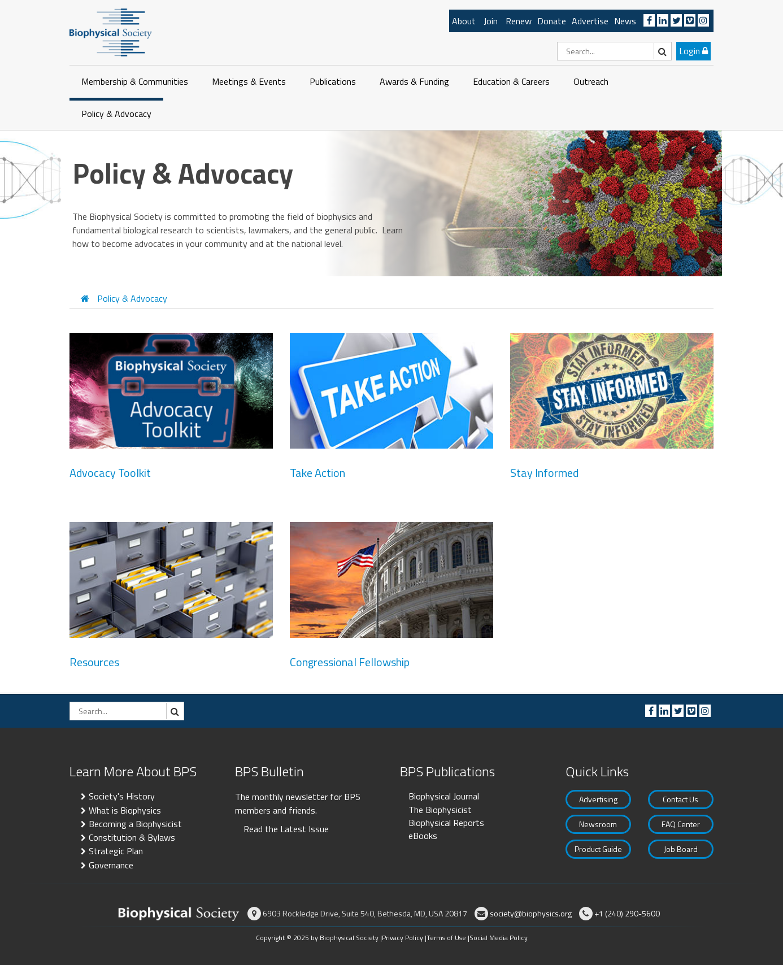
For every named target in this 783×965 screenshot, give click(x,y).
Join (491, 21)
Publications (333, 81)
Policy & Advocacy (116, 113)
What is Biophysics (125, 810)
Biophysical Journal (443, 796)
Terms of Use (446, 937)
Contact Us (680, 799)
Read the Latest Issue (286, 829)
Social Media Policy (498, 937)
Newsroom (598, 824)
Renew (519, 21)
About (464, 21)
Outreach (590, 81)
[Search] (614, 51)
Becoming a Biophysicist (135, 824)
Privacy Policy (402, 937)
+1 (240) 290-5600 (627, 913)
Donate (551, 21)
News (625, 21)
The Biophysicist (440, 809)
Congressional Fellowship (350, 662)
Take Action (317, 472)
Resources (94, 662)
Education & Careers (511, 81)
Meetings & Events (249, 81)
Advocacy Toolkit (110, 472)
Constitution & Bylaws (132, 837)
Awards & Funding (414, 81)
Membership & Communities (134, 81)
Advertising (598, 799)
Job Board (681, 849)
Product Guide (598, 849)
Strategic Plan (116, 851)
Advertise (590, 21)
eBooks (422, 835)
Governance (111, 865)
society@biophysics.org (531, 913)
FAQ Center (681, 824)
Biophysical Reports (446, 822)
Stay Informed (544, 472)
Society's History (122, 796)
